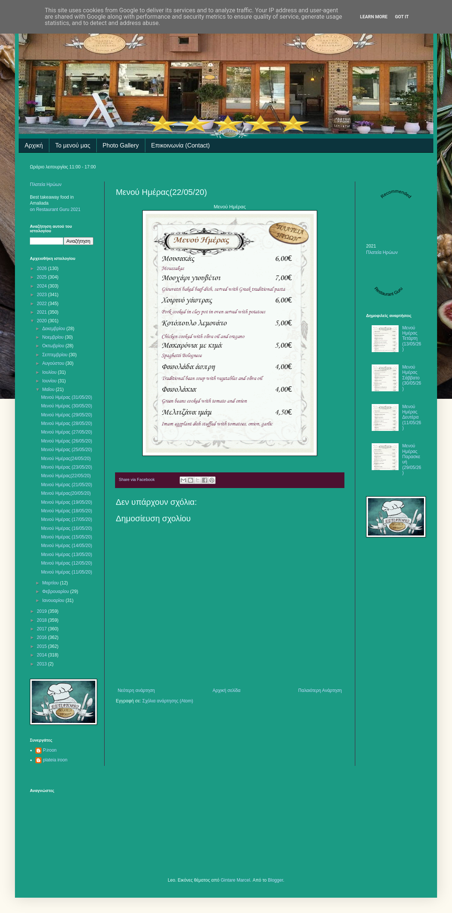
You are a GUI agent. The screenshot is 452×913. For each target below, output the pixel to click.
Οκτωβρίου (53, 345)
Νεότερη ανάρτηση (136, 690)
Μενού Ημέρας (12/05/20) (66, 563)
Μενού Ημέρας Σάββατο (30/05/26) (411, 377)
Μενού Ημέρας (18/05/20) (66, 510)
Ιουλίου (50, 372)
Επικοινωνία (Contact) (180, 145)
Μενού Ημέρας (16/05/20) (66, 528)
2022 (42, 303)
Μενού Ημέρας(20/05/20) (66, 493)
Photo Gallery (121, 145)
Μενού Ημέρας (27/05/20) (66, 432)
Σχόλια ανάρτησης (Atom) (167, 701)
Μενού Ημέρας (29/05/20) (66, 414)
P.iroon (49, 750)
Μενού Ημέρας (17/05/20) (66, 519)
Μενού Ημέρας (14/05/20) (66, 545)
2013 (42, 664)
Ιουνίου (50, 380)
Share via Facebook (137, 479)
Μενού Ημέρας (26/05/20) (66, 441)
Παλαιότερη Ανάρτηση (320, 690)
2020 (42, 320)
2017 (42, 628)
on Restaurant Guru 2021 (55, 209)
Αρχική (34, 145)
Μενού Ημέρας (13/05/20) (66, 554)
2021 (42, 312)
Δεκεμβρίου (54, 328)
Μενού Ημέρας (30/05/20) (66, 406)
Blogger (275, 880)
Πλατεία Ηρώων (46, 184)
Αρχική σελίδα (227, 690)
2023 (42, 294)
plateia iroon (55, 760)
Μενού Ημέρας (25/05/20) (66, 449)
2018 (42, 620)
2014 (42, 655)
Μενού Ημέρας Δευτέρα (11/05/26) (411, 417)
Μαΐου (49, 389)
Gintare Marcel (235, 880)
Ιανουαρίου (54, 600)
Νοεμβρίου (53, 337)
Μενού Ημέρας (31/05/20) (66, 397)
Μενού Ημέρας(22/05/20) (66, 475)
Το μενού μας (72, 145)
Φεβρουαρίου (56, 591)
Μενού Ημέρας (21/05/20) (66, 484)
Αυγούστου (53, 363)
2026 (42, 268)
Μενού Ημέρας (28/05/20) (66, 423)
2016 (42, 637)
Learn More (374, 16)
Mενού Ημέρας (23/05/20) (66, 467)
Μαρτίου (51, 583)
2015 (42, 646)
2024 (42, 286)
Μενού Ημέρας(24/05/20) (66, 458)
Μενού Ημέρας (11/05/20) (66, 572)
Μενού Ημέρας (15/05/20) (66, 537)
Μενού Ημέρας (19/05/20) (66, 502)
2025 (42, 277)
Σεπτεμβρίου (55, 354)
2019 (42, 611)
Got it (402, 16)
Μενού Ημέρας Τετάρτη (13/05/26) (411, 338)
